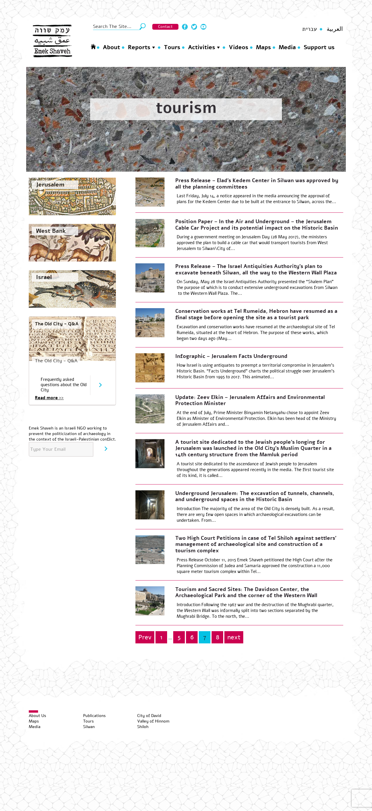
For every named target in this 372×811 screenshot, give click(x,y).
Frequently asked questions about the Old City (64, 385)
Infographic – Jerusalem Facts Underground (231, 356)
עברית (309, 29)
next (233, 637)
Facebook (185, 27)
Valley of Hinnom (153, 721)
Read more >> (49, 397)
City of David (149, 715)
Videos (238, 47)
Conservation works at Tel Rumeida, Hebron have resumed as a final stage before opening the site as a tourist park (256, 314)
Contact (165, 26)
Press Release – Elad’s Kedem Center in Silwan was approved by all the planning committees (256, 183)
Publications (94, 715)
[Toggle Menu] (33, 711)
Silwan (89, 727)
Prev (144, 637)
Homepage (93, 46)
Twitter (194, 27)
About (111, 47)
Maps (263, 47)
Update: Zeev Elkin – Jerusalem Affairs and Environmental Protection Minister (250, 400)
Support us (319, 47)
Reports (139, 47)
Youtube (203, 27)
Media (287, 47)
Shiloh (143, 727)
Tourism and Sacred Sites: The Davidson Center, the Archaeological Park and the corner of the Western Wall (246, 592)
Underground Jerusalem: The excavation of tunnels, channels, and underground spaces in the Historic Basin (254, 496)
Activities (201, 47)
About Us (37, 715)
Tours (172, 47)
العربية (335, 29)
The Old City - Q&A (56, 324)
